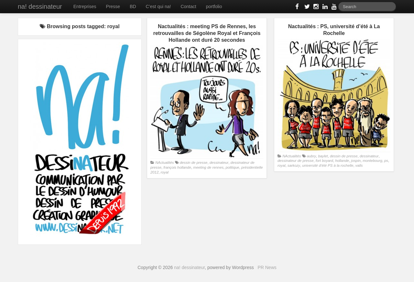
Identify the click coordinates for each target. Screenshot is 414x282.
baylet (323, 156)
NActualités (164, 162)
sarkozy (294, 165)
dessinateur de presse (295, 161)
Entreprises (84, 6)
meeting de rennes (208, 167)
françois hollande (177, 167)
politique (232, 167)
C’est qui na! (158, 6)
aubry (311, 156)
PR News (266, 267)
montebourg (372, 161)
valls (359, 165)
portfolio (214, 6)
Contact (188, 6)
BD (133, 6)
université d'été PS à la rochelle (327, 165)
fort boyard (324, 161)
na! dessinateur (40, 6)
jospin (356, 161)
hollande (342, 161)
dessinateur (219, 162)
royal (165, 172)
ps (386, 161)
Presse (113, 6)
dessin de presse (194, 162)
